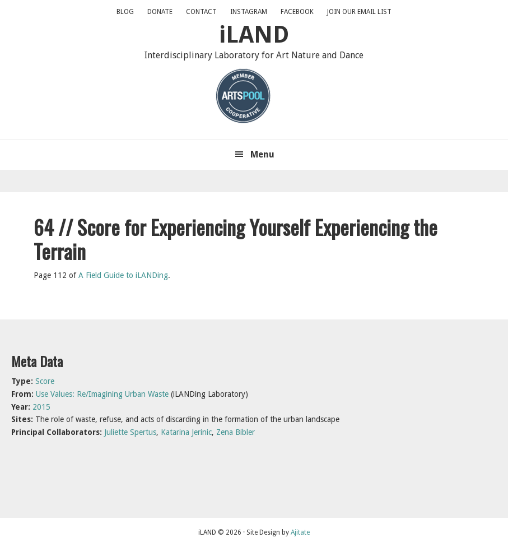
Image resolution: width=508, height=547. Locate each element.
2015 (41, 406)
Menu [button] (262, 154)
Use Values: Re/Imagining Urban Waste (102, 394)
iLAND (254, 34)
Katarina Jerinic (186, 432)
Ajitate (300, 532)
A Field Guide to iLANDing (123, 275)
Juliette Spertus (130, 432)
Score (44, 381)
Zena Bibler (235, 432)
